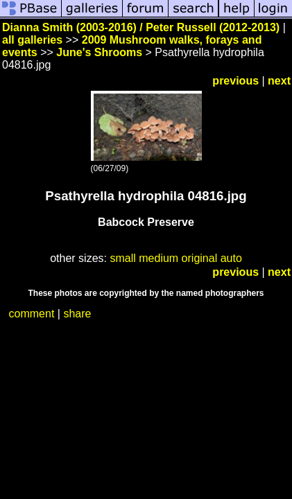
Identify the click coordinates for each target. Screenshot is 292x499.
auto (231, 258)
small (122, 258)
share (77, 313)
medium (158, 258)
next (279, 81)
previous (235, 81)
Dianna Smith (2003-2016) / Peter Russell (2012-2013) (141, 27)
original (200, 258)
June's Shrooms (99, 52)
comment (32, 313)
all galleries (32, 40)
